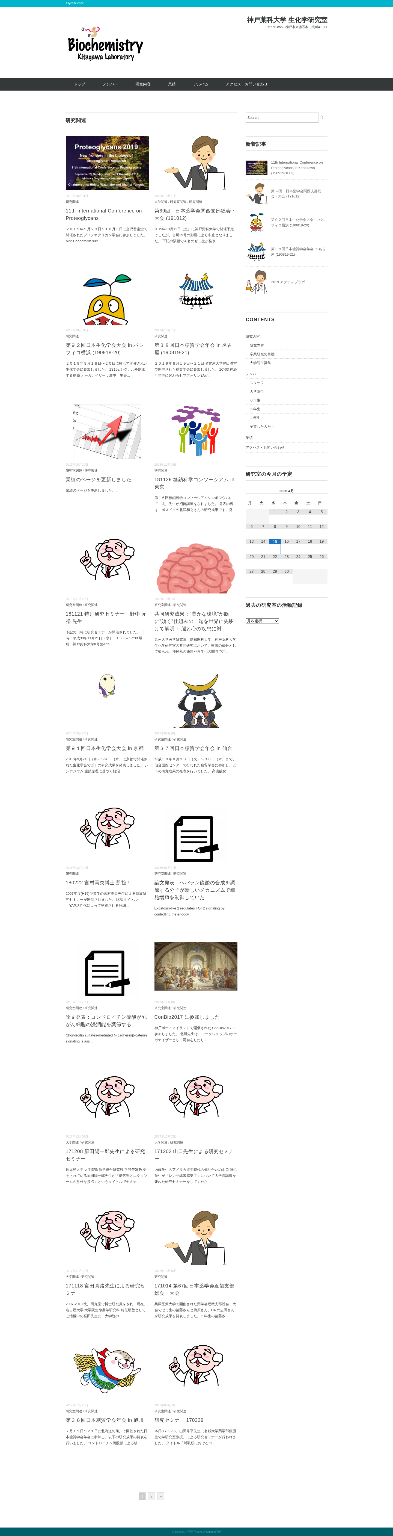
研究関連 (72, 201)
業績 (172, 84)
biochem (180, 1531)
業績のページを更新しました (99, 479)
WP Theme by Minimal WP (204, 1531)
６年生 (255, 400)
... (99, 241)
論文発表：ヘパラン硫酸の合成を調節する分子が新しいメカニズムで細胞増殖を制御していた (195, 890)
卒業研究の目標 (262, 354)
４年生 (255, 418)
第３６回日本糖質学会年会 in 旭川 (105, 1420)
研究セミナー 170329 (179, 1420)
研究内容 (143, 84)
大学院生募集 (260, 363)
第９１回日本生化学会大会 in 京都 (105, 748)
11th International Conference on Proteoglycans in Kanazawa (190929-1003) (297, 167)
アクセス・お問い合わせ (247, 84)
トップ (79, 84)
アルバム (201, 84)
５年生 (255, 409)
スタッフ (257, 383)
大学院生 (257, 391)
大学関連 (161, 201)
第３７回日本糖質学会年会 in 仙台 (193, 748)
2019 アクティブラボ (288, 282)
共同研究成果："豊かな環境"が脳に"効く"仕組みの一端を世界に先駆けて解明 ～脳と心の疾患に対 (194, 621)
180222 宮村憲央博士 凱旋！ (99, 882)
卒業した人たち (262, 426)
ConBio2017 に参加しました (187, 1017)
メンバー (110, 84)
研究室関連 (178, 201)
